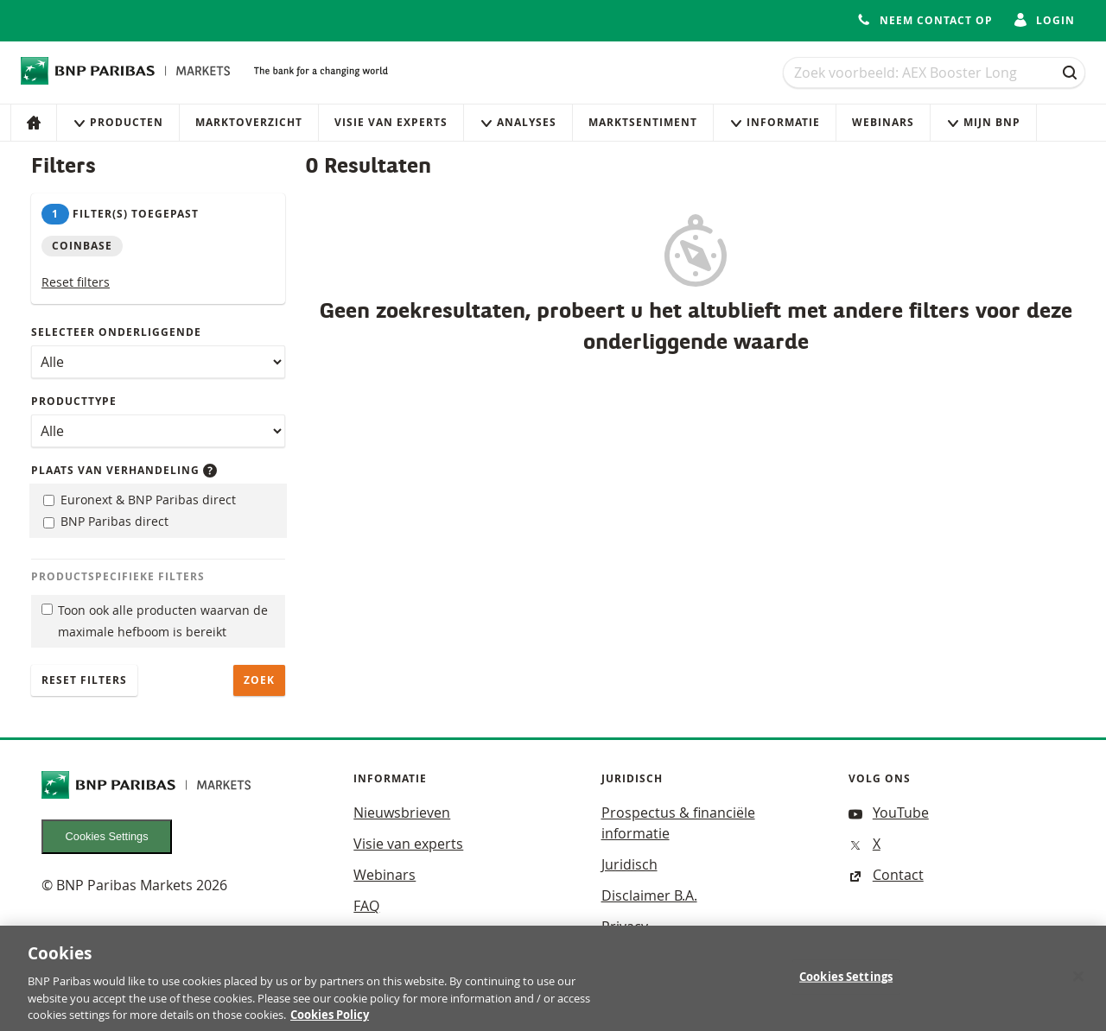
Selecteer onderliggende (116, 332)
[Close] (1078, 984)
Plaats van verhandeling (124, 470)
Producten (118, 122)
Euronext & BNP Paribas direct (139, 499)
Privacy (624, 926)
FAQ (366, 905)
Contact (886, 874)
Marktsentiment (642, 122)
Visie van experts (391, 122)
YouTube (889, 812)
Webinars (883, 122)
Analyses (518, 122)
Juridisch (629, 864)
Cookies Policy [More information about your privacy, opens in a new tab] (329, 1021)
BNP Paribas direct (105, 521)
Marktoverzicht (248, 122)
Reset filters (75, 282)
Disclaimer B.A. (649, 895)
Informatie (774, 122)
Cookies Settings (107, 836)
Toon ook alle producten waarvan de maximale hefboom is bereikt (154, 621)
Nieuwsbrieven (401, 812)
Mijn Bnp (983, 122)
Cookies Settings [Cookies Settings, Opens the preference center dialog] (846, 983)
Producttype (74, 401)
